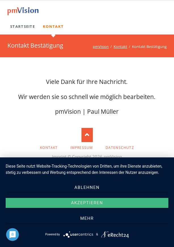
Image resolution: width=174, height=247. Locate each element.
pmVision (101, 46)
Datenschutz (120, 147)
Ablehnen (86, 187)
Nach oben (87, 135)
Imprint (59, 156)
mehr (87, 218)
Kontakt (120, 46)
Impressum (81, 147)
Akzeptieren (87, 202)
